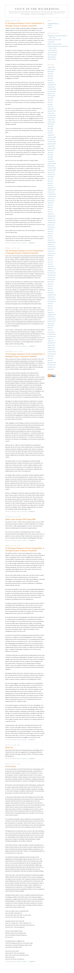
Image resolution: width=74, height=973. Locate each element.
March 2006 (51, 71)
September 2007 (52, 111)
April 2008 (50, 126)
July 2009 (50, 159)
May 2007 (50, 102)
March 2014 (51, 281)
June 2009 (50, 157)
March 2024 (51, 369)
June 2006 (50, 78)
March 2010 (51, 176)
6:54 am (24, 739)
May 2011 (50, 207)
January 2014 (51, 277)
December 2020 (52, 365)
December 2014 (52, 301)
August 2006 (51, 82)
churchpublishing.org (53, 23)
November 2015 (52, 319)
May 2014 (50, 286)
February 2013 (51, 253)
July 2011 (50, 211)
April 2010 (50, 178)
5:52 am (24, 242)
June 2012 (50, 235)
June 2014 (50, 288)
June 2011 (50, 209)
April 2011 (50, 205)
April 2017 (50, 338)
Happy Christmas (52, 59)
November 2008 (52, 141)
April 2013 (50, 257)
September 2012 (52, 242)
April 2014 (50, 284)
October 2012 (51, 244)
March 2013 (51, 255)
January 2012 (51, 224)
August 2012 (51, 240)
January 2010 (51, 172)
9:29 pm (24, 346)
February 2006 (51, 69)
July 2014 (50, 290)
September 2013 (52, 268)
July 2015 (50, 310)
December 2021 (52, 367)
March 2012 (51, 229)
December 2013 (52, 275)
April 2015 (50, 303)
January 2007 (51, 93)
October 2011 (51, 218)
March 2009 (51, 150)
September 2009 (52, 163)
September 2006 (52, 84)
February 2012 (51, 227)
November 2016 (52, 334)
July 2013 (50, 264)
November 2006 (52, 89)
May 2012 (50, 233)
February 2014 (51, 279)
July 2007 (50, 106)
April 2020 (50, 358)
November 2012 (52, 246)
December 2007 (52, 117)
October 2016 (51, 332)
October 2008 (51, 139)
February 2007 (51, 95)
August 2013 (51, 266)
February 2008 (51, 122)
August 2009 (51, 161)
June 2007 (50, 104)
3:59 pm (24, 961)
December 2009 (52, 170)
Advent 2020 (51, 42)
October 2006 (51, 87)
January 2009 (51, 146)
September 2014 (52, 295)
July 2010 (50, 185)
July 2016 (50, 330)
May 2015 (50, 305)
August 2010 (51, 187)
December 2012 (52, 249)
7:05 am (24, 540)
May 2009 (50, 154)
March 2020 (51, 356)
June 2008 (50, 130)
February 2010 (51, 174)
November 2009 (52, 168)
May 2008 (50, 128)
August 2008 (51, 135)
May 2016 (50, 327)
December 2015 (52, 321)
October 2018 (51, 349)
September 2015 (52, 314)
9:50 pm (24, 758)
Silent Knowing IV (52, 50)
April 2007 (50, 100)
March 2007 (51, 98)
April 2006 (50, 73)
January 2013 (51, 251)
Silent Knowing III (52, 52)
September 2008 (52, 137)
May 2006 (50, 76)
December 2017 (52, 343)
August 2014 (51, 292)
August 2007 (51, 108)
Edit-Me (50, 25)
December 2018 (52, 351)
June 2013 (50, 262)
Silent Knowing (52, 57)
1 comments (31, 961)
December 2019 (52, 354)
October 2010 (51, 192)
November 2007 (52, 115)
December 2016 (52, 336)
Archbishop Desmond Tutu (54, 39)
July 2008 (50, 133)
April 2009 (50, 152)
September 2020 (52, 362)
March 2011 (51, 203)
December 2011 (52, 222)
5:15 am (24, 511)
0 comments (31, 242)
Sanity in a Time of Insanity (55, 44)
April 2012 (50, 231)
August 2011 (51, 214)
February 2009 (51, 148)
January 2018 (51, 345)
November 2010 (52, 194)
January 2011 (51, 198)
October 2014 (51, 297)
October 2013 (51, 270)
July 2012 (50, 238)
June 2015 (50, 308)
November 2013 (52, 273)
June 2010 (50, 183)
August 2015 (51, 312)
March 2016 (51, 325)
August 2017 (51, 340)
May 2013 (50, 259)
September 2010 (52, 189)
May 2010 (50, 181)
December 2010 (52, 196)
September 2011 (52, 216)
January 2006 (51, 67)
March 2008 (51, 124)
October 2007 (51, 113)
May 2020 (50, 360)
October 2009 (51, 165)
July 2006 (50, 80)
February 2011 (51, 200)
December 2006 (52, 91)
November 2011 (52, 220)
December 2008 (52, 143)
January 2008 (51, 119)
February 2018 (51, 347)
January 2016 (51, 323)
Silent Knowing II (52, 54)
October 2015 (51, 316)
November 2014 (52, 299)
